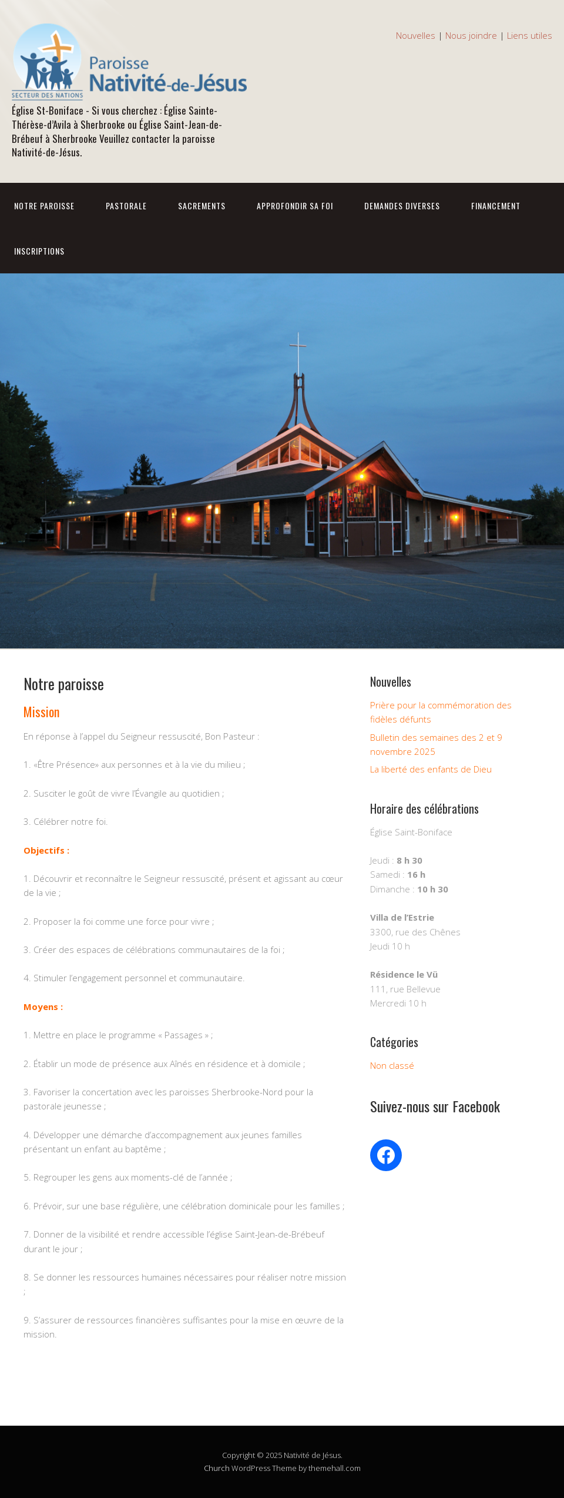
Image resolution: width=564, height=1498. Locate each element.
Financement (496, 205)
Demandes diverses (402, 205)
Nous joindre (471, 35)
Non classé (392, 1065)
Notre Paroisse (44, 205)
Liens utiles (529, 35)
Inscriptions (39, 251)
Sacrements (202, 205)
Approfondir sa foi (295, 205)
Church (217, 1468)
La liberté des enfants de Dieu (431, 769)
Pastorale (126, 205)
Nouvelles (415, 35)
